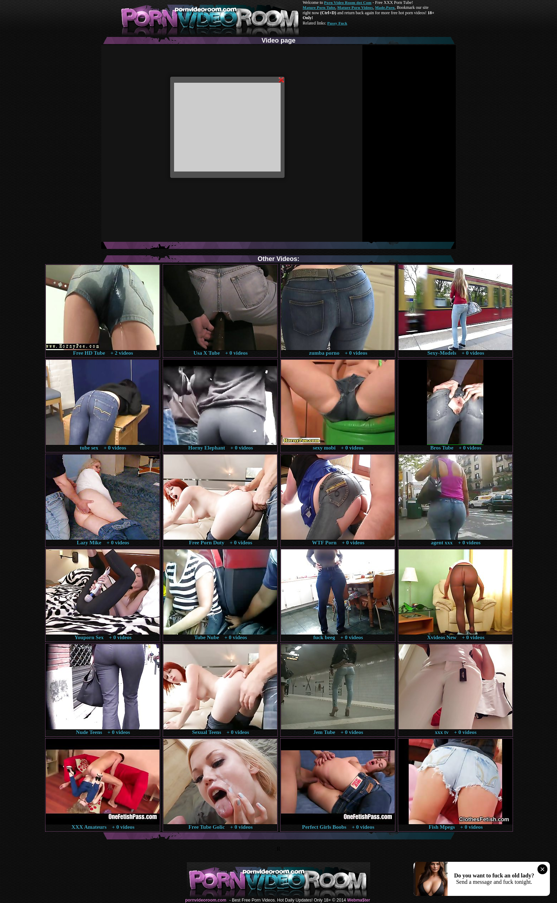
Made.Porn (385, 7)
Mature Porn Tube (319, 7)
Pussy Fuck (337, 23)
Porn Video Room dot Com (347, 2)
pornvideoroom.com (205, 900)
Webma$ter (358, 900)
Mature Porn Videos (355, 7)
